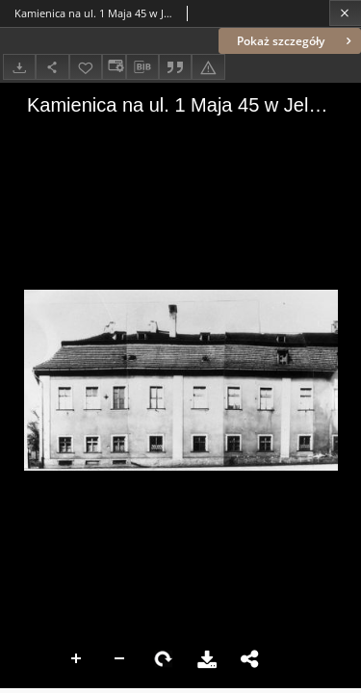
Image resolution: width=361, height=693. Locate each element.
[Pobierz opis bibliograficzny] (142, 67)
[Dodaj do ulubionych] (85, 67)
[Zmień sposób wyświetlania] (113, 67)
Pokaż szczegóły (296, 41)
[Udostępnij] (52, 67)
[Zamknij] (345, 13)
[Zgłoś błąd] (208, 67)
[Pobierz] (19, 67)
